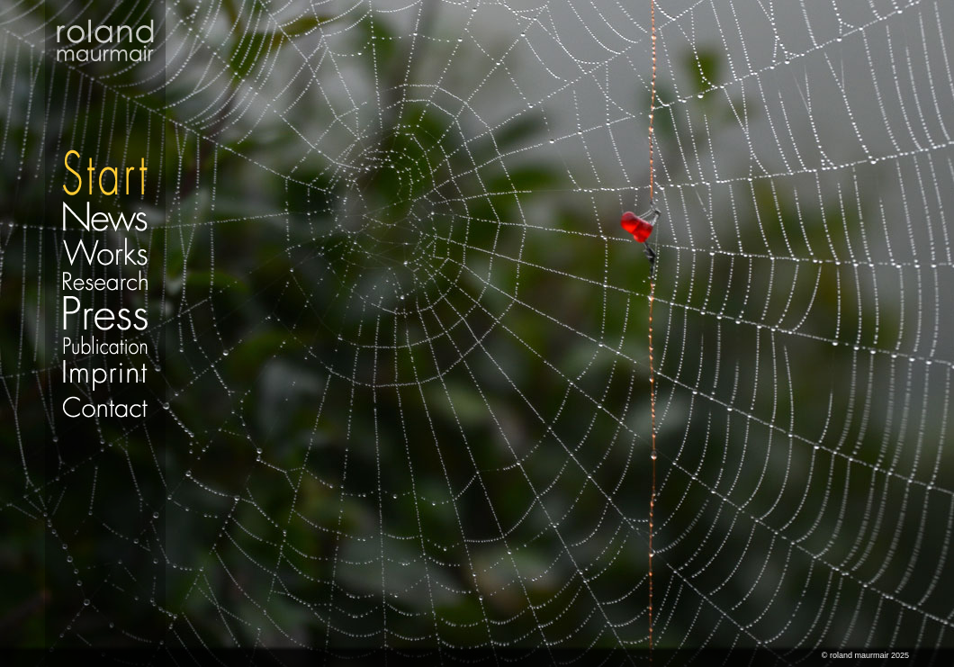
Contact (105, 406)
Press (105, 312)
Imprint (105, 375)
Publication (105, 344)
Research (105, 280)
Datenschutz (105, 427)
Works (105, 250)
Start (105, 99)
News (105, 216)
